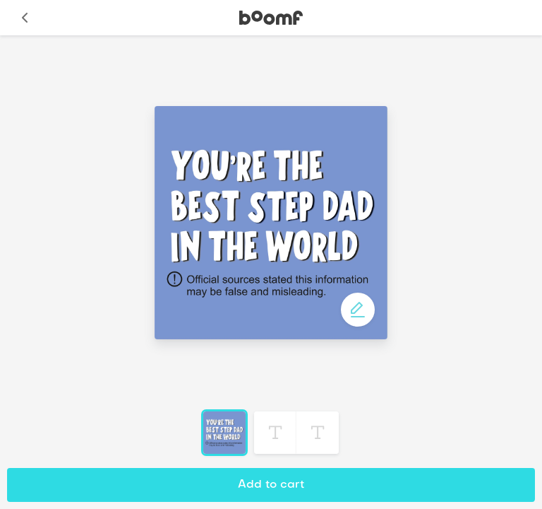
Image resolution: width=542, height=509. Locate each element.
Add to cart (271, 485)
